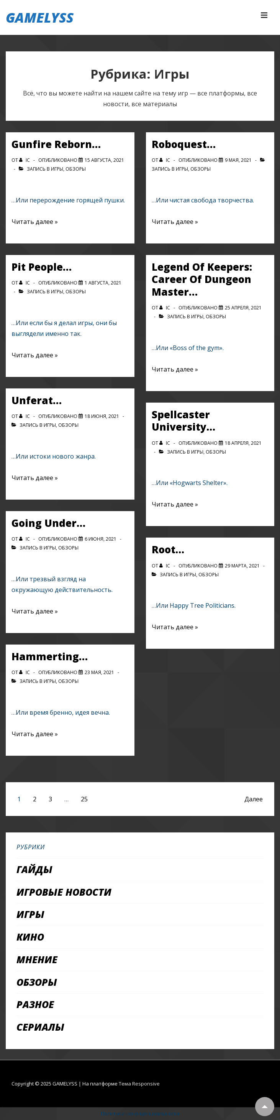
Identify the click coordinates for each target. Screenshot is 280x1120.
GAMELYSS (40, 17)
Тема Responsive (139, 1083)
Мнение (36, 959)
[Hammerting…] (99, 672)
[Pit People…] (103, 283)
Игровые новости (63, 891)
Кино (30, 936)
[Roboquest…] (238, 160)
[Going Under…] (100, 539)
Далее (253, 799)
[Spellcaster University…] (243, 443)
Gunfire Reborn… (56, 144)
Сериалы (40, 1026)
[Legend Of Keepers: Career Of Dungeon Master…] (243, 307)
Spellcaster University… (183, 421)
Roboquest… (184, 144)
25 (84, 799)
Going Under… (48, 523)
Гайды (34, 869)
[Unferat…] (102, 416)
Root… (168, 549)
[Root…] (242, 565)
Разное (35, 1004)
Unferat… (36, 400)
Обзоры (75, 169)
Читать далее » (34, 221)
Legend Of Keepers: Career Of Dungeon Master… (202, 279)
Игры (57, 169)
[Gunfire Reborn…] (104, 160)
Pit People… (41, 267)
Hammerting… (49, 656)
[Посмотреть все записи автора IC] (25, 160)
